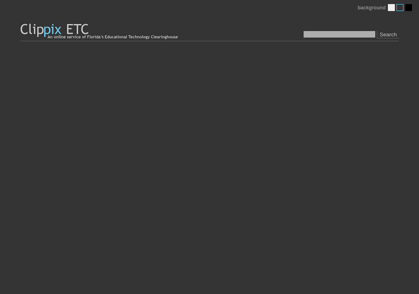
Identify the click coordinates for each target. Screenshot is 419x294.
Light (391, 7)
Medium (399, 7)
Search (388, 34)
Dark (408, 7)
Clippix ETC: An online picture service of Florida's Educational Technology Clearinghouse (100, 32)
